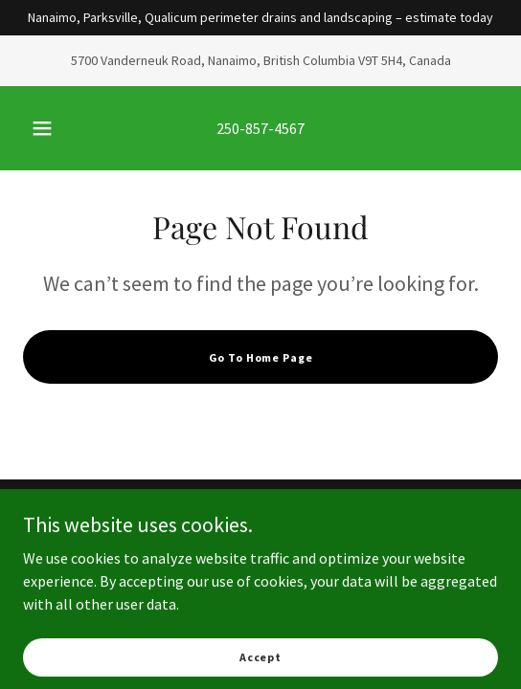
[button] (44, 128)
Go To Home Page (261, 357)
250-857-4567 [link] (260, 128)
